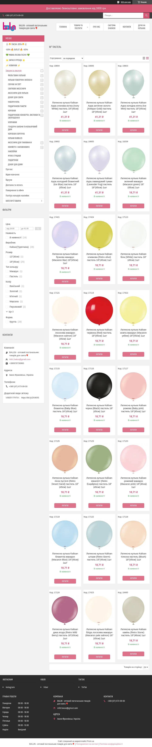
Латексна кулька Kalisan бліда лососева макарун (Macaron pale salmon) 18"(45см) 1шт (99, 634)
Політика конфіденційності (111, 744)
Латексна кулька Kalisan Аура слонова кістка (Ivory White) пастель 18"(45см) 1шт (65, 107)
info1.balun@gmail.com (19, 359)
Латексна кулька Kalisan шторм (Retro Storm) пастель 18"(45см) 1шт (99, 556)
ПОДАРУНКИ (13, 160)
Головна (63, 27)
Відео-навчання (12, 174)
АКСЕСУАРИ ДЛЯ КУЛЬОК (18, 93)
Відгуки (9, 180)
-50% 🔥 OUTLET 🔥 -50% (17, 49)
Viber (46, 687)
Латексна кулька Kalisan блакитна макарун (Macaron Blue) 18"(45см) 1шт (65, 558)
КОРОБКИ (12, 110)
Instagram (10, 687)
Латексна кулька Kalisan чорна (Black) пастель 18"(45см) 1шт (99, 408)
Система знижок (111, 27)
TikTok (84, 687)
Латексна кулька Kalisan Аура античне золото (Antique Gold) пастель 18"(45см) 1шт (99, 107)
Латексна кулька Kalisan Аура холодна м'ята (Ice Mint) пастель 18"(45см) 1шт (133, 107)
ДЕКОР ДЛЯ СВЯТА (15, 97)
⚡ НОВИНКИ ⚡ (13, 65)
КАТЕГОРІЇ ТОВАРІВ (13, 201)
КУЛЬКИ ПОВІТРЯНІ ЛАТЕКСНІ (20, 80)
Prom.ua (90, 741)
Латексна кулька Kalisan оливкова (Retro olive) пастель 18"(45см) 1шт (99, 257)
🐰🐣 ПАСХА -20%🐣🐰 (16, 44)
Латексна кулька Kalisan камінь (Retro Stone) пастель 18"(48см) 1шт (133, 632)
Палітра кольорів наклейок (17, 195)
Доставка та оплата (14, 185)
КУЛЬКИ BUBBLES (15, 138)
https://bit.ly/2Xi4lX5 (30, 397)
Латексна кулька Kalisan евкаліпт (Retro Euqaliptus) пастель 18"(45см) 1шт (99, 482)
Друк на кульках (141, 27)
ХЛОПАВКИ (12, 122)
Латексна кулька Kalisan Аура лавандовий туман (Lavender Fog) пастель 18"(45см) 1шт (99, 183)
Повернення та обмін (15, 190)
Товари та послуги (78, 27)
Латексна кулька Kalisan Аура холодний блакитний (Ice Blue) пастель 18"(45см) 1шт (65, 183)
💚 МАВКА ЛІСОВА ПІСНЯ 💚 (18, 55)
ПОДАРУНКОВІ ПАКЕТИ (17, 106)
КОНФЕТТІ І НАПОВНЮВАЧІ (19, 147)
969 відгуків (126, 2)
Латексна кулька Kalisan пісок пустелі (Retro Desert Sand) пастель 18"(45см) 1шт (65, 482)
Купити (65, 130)
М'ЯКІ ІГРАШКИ (14, 156)
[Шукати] (146, 15)
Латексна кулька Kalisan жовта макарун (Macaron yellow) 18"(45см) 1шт (133, 332)
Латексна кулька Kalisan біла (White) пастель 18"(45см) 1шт (133, 257)
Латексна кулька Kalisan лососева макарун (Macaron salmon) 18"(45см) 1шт (65, 334)
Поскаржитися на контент (87, 744)
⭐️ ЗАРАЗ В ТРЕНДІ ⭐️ (15, 60)
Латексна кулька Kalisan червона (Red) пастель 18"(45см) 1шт (99, 332)
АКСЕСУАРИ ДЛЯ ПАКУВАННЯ (20, 142)
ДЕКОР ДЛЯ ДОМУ (15, 164)
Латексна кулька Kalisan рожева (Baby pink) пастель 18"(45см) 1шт (133, 408)
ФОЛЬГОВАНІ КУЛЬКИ (17, 75)
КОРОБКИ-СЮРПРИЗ (16, 134)
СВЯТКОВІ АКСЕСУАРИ (17, 89)
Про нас (96, 27)
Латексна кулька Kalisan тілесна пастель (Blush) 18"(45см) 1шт (133, 556)
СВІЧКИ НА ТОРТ (14, 84)
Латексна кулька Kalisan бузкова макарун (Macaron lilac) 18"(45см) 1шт (65, 258)
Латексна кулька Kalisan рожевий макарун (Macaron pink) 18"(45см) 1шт (133, 482)
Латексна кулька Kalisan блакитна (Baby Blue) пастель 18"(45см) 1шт (65, 408)
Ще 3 (11, 312)
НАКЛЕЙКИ (12, 151)
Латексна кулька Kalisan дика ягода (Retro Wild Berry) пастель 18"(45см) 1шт (65, 634)
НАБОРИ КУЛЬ (13, 102)
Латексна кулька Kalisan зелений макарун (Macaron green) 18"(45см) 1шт (133, 183)
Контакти (127, 27)
